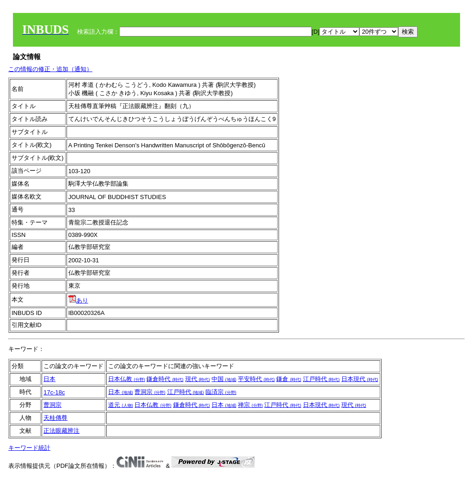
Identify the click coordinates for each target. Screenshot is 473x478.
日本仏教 (126, 378)
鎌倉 (288, 378)
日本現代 (359, 378)
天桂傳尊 (55, 417)
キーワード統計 (29, 447)
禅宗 (250, 404)
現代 (197, 378)
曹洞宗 (149, 391)
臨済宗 (221, 391)
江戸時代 (321, 378)
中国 (224, 378)
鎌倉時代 (164, 378)
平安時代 (256, 378)
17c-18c (54, 392)
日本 (49, 378)
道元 (120, 404)
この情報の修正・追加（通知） (50, 69)
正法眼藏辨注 (61, 430)
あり (78, 300)
